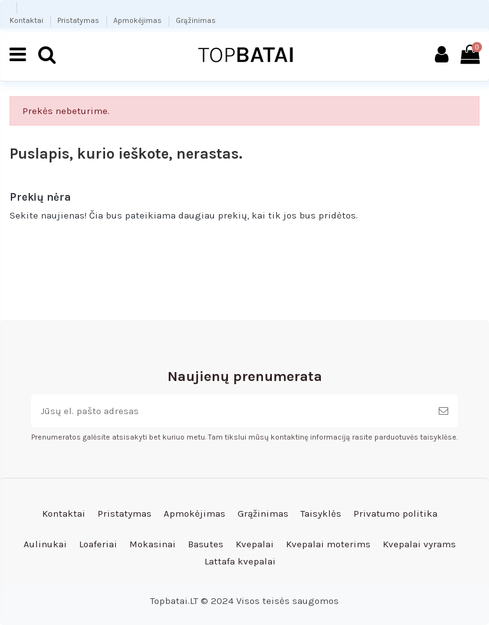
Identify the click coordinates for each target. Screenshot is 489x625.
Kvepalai (255, 544)
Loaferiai (98, 544)
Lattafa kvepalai (240, 561)
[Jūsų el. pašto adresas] (230, 411)
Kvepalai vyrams (419, 544)
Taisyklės (321, 513)
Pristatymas (79, 20)
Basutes (205, 544)
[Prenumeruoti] (443, 411)
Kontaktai (27, 20)
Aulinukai (45, 544)
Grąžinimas (196, 20)
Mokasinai (152, 544)
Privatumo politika (395, 513)
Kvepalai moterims (328, 544)
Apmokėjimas (138, 20)
